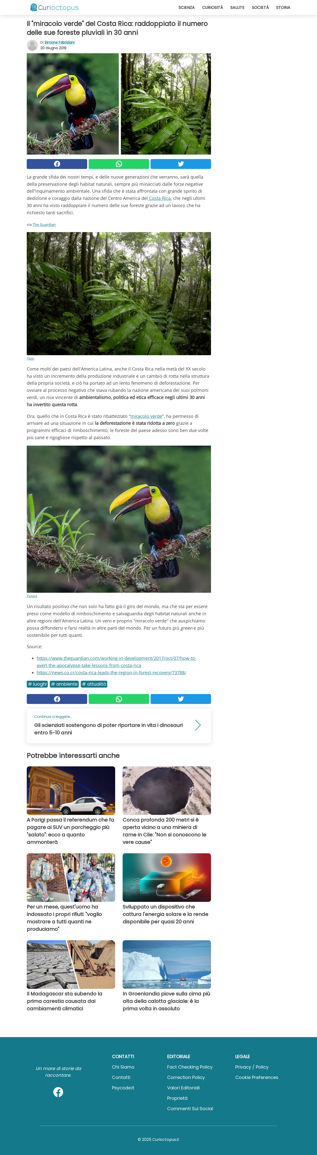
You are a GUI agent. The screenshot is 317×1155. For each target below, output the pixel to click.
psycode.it (123, 1088)
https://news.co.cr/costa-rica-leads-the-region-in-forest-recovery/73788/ (111, 672)
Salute (237, 7)
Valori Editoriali (183, 1088)
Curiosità (212, 7)
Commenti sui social (190, 1108)
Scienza (187, 7)
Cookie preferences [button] (256, 1077)
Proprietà (177, 1098)
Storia (283, 7)
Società (260, 7)
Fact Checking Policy (189, 1067)
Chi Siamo (123, 1067)
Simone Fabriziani (60, 42)
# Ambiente (64, 684)
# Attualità (94, 684)
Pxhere (32, 596)
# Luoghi (37, 684)
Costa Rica (159, 198)
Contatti (121, 1077)
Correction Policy (186, 1077)
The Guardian (44, 224)
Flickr (30, 358)
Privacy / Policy (251, 1067)
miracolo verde (146, 416)
